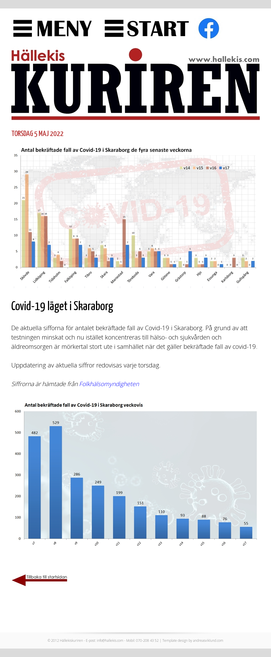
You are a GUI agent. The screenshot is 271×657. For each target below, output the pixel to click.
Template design (175, 640)
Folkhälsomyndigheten (109, 384)
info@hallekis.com (110, 640)
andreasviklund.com (208, 640)
